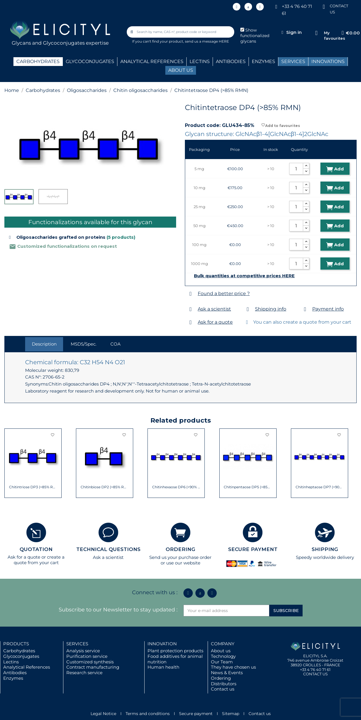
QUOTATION (36, 549)
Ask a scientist (214, 309)
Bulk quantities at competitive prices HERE (244, 275)
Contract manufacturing (92, 667)
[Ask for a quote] (190, 322)
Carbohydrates (19, 650)
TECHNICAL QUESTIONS (108, 549)
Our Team (222, 662)
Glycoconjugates (21, 656)
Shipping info (270, 309)
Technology (223, 656)
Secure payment (196, 713)
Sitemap (230, 713)
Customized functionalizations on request (63, 246)
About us (220, 650)
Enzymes (13, 678)
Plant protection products (175, 650)
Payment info (328, 309)
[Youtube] (260, 7)
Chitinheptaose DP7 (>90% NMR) (320, 487)
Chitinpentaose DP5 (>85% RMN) (248, 487)
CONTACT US (315, 674)
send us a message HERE (207, 41)
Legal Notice (103, 713)
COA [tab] (115, 344)
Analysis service (83, 650)
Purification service (86, 656)
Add (335, 169)
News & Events (227, 672)
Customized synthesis (90, 662)
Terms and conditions (148, 713)
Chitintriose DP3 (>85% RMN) (33, 487)
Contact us (222, 689)
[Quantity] (296, 169)
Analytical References (26, 667)
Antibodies (15, 672)
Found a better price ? (224, 293)
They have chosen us (233, 667)
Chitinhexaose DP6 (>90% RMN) (176, 487)
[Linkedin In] (236, 7)
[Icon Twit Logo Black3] (248, 7)
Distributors (223, 683)
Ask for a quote (215, 322)
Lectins (11, 662)
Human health (163, 667)
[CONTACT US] (324, 6)
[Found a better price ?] (190, 294)
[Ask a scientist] (190, 309)
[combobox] (181, 32)
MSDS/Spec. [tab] (83, 344)
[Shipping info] (248, 309)
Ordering (221, 678)
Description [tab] (44, 344)
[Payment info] (305, 309)
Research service (84, 672)
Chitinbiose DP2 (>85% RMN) (105, 487)
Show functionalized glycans (254, 35)
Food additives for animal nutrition (175, 659)
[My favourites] (316, 33)
